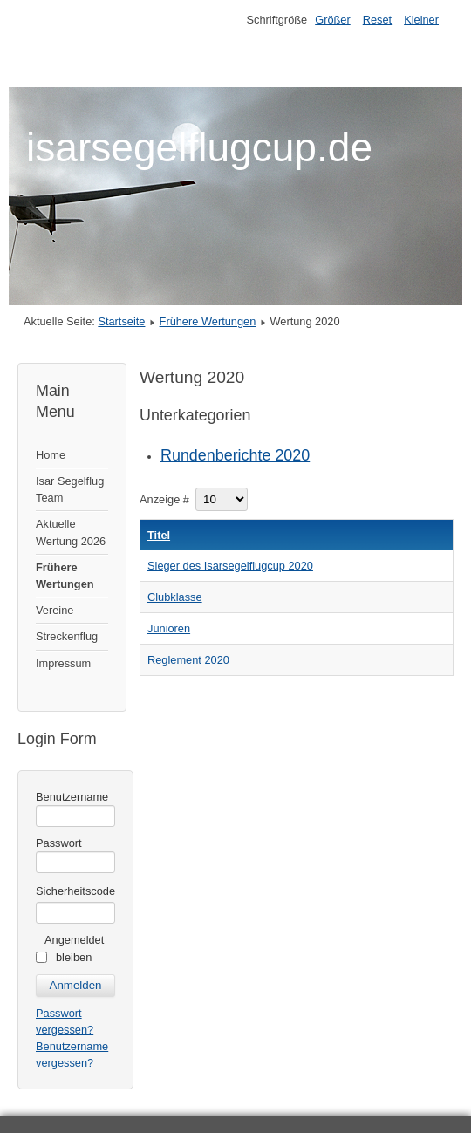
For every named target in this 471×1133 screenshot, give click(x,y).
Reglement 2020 (188, 659)
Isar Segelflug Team (70, 489)
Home (50, 454)
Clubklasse (174, 597)
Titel (158, 535)
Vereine (54, 610)
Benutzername (72, 796)
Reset (377, 19)
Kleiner (421, 19)
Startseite (121, 321)
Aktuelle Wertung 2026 (71, 532)
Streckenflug (67, 636)
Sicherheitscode (75, 891)
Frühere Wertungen (208, 321)
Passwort (59, 843)
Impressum (63, 663)
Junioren (168, 628)
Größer (333, 19)
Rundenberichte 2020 (235, 455)
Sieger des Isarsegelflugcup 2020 (230, 565)
